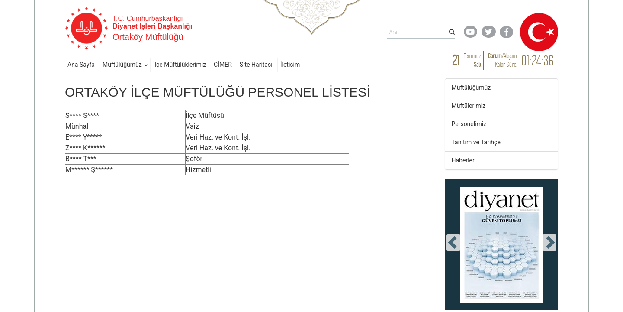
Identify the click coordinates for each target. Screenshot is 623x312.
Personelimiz (469, 123)
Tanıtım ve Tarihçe (476, 142)
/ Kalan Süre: (502, 60)
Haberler (463, 160)
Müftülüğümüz (122, 64)
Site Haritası (256, 64)
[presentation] (453, 242)
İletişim (290, 64)
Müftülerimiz (469, 105)
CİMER (223, 64)
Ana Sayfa (81, 64)
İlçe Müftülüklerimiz (179, 64)
